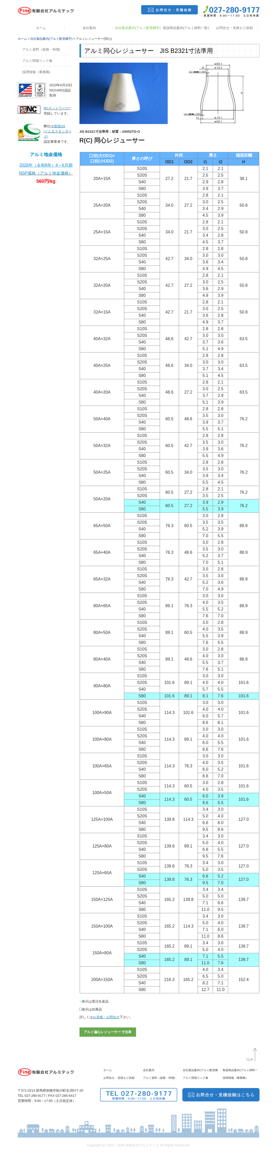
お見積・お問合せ (106, 1017)
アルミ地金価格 (46, 154)
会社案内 (89, 28)
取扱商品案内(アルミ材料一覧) (186, 28)
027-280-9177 (34, 1096)
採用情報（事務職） (37, 72)
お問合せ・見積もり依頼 (234, 28)
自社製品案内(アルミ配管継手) (138, 28)
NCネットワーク (56, 108)
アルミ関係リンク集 (37, 61)
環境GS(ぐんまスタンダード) (58, 131)
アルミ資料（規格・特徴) (41, 49)
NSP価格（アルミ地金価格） (46, 173)
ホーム (41, 28)
